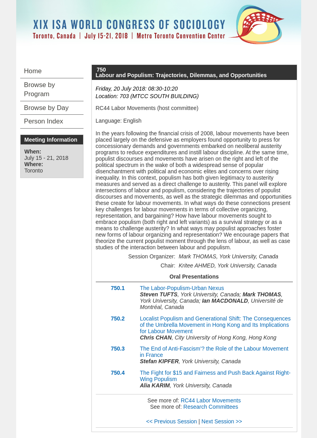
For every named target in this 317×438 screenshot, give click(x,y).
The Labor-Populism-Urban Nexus (182, 288)
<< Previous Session (171, 421)
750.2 (118, 318)
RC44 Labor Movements (211, 400)
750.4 (118, 373)
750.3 (118, 348)
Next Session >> (221, 421)
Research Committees (210, 407)
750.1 (118, 288)
